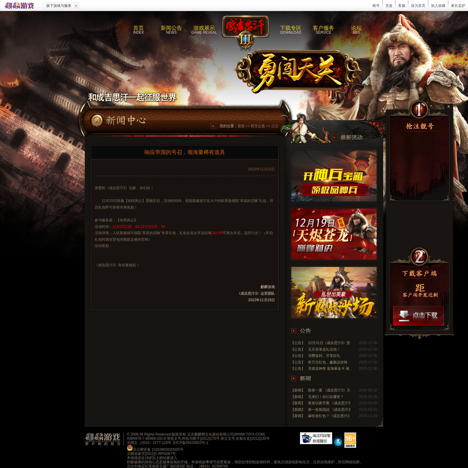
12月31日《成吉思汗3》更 (329, 343)
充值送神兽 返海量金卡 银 (329, 368)
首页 (241, 126)
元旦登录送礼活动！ (324, 349)
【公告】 (298, 343)
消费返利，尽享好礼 (324, 356)
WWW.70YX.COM (249, 434)
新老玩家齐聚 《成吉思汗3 (329, 403)
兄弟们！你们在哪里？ (326, 397)
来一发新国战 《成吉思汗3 (329, 410)
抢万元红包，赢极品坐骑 (327, 362)
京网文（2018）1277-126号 (149, 443)
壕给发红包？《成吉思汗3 (329, 416)
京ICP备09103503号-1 (190, 443)
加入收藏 (438, 6)
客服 (401, 6)
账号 (376, 6)
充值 (388, 6)
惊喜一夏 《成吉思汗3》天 (329, 390)
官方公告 (258, 126)
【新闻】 (298, 390)
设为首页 (418, 6)
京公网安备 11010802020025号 (158, 449)
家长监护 (458, 6)
